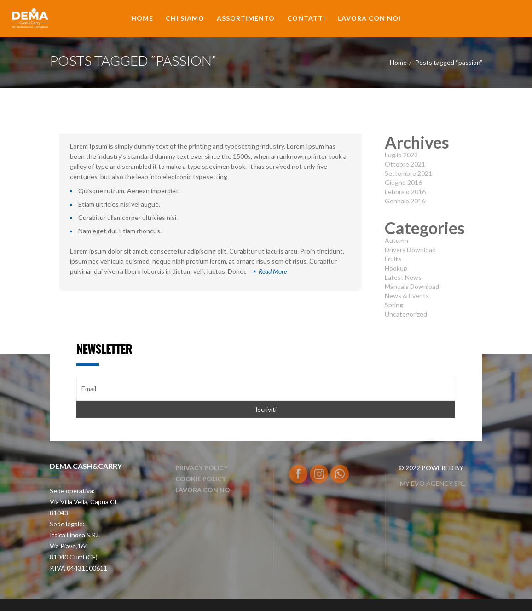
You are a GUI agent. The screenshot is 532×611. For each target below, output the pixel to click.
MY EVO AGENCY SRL (432, 483)
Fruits (393, 259)
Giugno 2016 (403, 182)
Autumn (396, 240)
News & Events (407, 296)
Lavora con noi (369, 18)
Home (142, 18)
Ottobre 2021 (405, 164)
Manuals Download (412, 286)
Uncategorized (406, 314)
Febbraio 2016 (405, 192)
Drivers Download (410, 250)
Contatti (306, 18)
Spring (394, 305)
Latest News (403, 277)
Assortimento (246, 18)
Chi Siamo (185, 18)
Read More (270, 271)
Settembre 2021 (408, 173)
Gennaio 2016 (405, 201)
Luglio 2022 (401, 155)
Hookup (396, 268)
